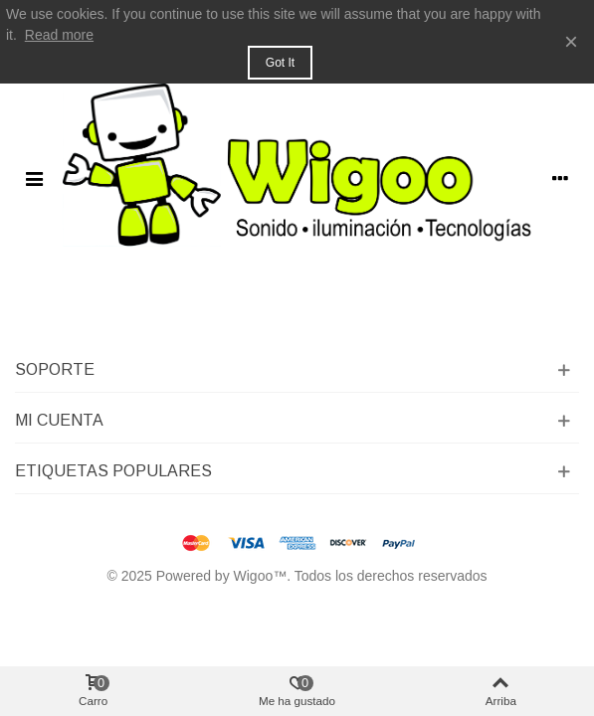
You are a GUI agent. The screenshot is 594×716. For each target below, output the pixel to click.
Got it (280, 63)
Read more (59, 35)
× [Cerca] (571, 41)
